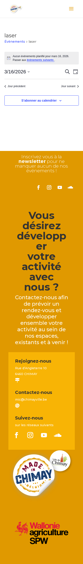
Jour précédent (14, 86)
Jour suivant (70, 86)
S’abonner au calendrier (39, 100)
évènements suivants (40, 60)
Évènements (14, 42)
